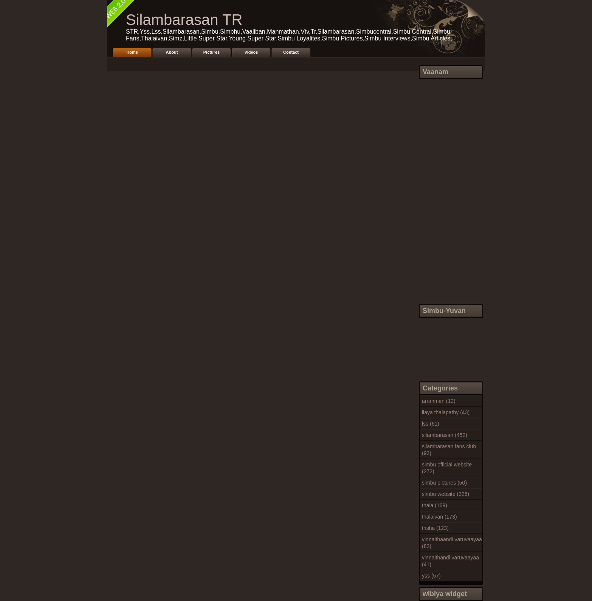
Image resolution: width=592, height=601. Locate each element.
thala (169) (434, 505)
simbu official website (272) (447, 468)
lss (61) (430, 424)
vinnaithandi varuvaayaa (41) (450, 561)
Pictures (211, 52)
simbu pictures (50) (444, 483)
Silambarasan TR (184, 19)
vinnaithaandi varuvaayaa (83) (452, 542)
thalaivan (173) (439, 517)
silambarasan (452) (444, 435)
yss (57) (431, 576)
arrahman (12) (439, 401)
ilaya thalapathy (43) (446, 412)
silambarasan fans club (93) (449, 449)
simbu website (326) (445, 494)
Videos (251, 52)
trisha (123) (435, 528)
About (172, 52)
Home (132, 52)
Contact (291, 52)
